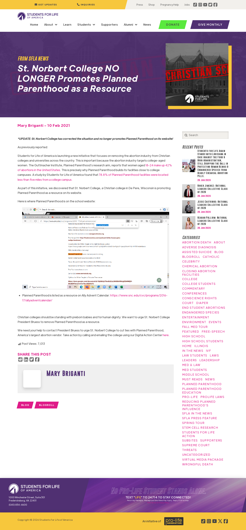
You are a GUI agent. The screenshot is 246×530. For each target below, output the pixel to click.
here (166, 335)
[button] (85, 4)
